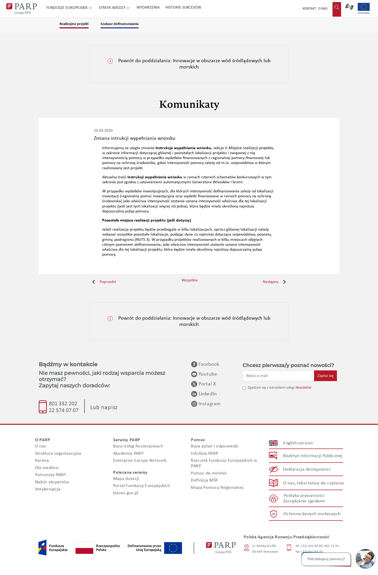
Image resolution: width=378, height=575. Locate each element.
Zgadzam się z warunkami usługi (271, 388)
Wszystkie (189, 280)
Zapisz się (325, 376)
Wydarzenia (148, 7)
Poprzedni (103, 282)
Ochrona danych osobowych (312, 514)
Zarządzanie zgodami (304, 501)
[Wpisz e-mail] (278, 375)
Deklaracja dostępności (307, 469)
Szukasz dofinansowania (120, 24)
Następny (275, 282)
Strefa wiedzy (115, 8)
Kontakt (309, 8)
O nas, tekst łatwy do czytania (313, 483)
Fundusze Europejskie (69, 8)
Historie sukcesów (183, 7)
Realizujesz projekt (74, 24)
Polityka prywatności (304, 496)
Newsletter (304, 388)
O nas (322, 8)
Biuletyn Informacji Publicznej (312, 456)
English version (298, 443)
